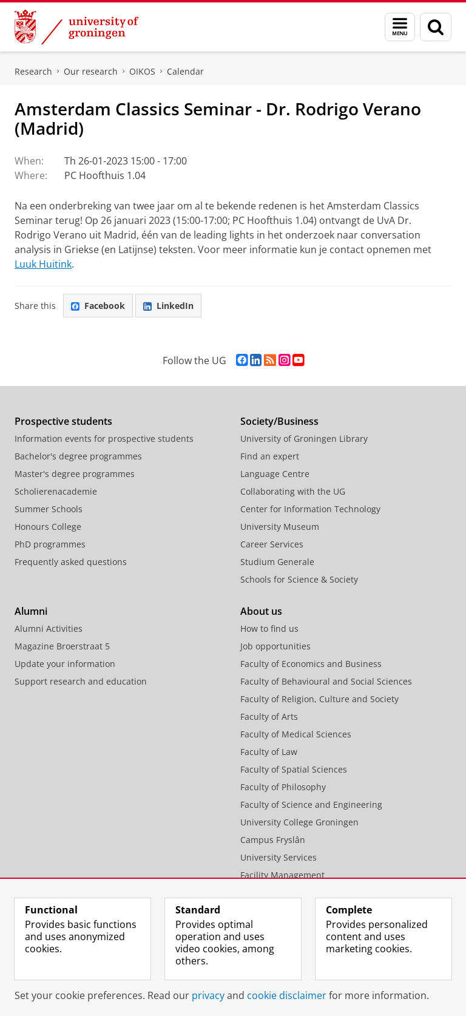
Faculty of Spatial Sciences (293, 769)
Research (33, 71)
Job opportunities (275, 646)
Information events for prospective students (104, 438)
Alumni (31, 611)
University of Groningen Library (304, 438)
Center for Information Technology (310, 509)
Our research (91, 71)
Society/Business (279, 421)
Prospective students (63, 421)
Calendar (185, 71)
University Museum (279, 526)
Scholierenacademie (56, 491)
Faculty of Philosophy (283, 787)
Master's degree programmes (75, 473)
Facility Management (282, 875)
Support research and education (81, 681)
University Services (278, 857)
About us (261, 611)
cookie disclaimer (286, 995)
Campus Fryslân (272, 839)
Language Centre (274, 473)
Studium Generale (277, 561)
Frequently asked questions (71, 561)
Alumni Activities (49, 628)
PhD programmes (50, 544)
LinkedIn (168, 305)
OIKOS (142, 71)
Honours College (48, 526)
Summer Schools (49, 509)
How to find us (269, 628)
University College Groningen (299, 822)
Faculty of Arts (269, 716)
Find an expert (269, 456)
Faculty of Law (268, 751)
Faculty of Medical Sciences (295, 734)
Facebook (98, 305)
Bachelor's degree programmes (78, 456)
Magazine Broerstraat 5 (62, 646)
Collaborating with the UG (292, 491)
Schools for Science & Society (299, 579)
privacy (208, 995)
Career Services (271, 544)
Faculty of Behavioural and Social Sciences (326, 681)
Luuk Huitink (43, 264)
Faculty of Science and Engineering (311, 804)
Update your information (65, 663)
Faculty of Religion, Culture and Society (319, 699)
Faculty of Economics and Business (311, 663)
